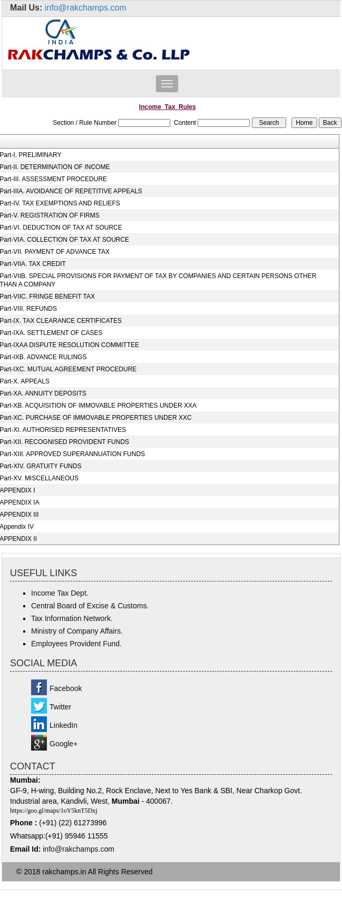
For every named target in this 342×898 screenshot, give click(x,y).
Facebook (66, 688)
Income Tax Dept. (60, 593)
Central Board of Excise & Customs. (90, 605)
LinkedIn (63, 725)
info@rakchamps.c (73, 849)
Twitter (60, 707)
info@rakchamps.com (85, 7)
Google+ (63, 743)
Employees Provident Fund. (76, 643)
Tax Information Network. (72, 618)
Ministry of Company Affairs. (77, 631)
